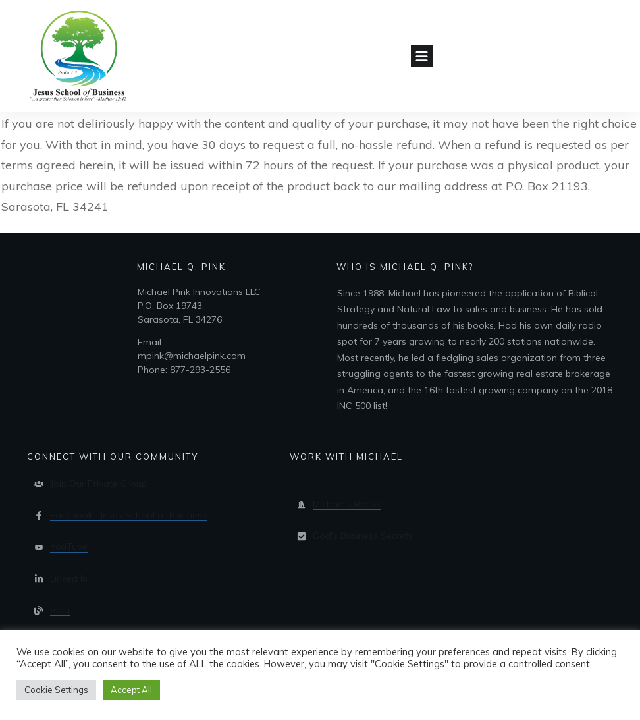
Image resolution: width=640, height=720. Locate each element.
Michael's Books (347, 504)
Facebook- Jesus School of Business (128, 515)
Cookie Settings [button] (56, 689)
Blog (60, 610)
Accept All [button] (131, 689)
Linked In (69, 578)
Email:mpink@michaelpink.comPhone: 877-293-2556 (192, 355)
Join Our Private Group (98, 483)
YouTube (69, 547)
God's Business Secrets (363, 535)
